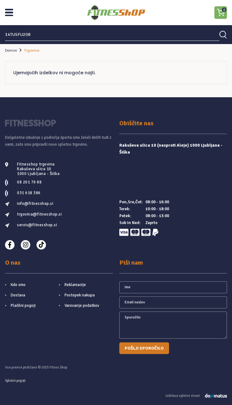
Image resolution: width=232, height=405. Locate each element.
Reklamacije (75, 284)
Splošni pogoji (15, 381)
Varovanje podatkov (82, 305)
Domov (11, 50)
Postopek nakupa (80, 295)
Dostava (18, 295)
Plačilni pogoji (23, 305)
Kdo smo (18, 284)
